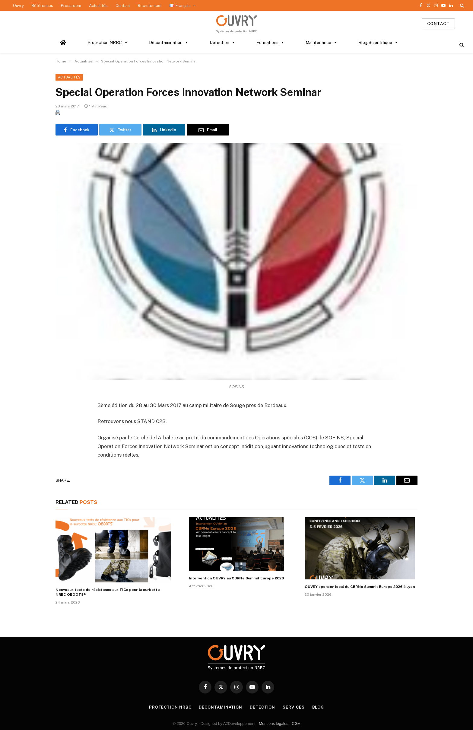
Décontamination (169, 43)
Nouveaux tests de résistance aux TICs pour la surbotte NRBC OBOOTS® (108, 592)
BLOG (318, 707)
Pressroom (71, 5)
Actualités (98, 5)
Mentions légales (273, 723)
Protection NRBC (107, 43)
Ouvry (18, 5)
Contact (123, 5)
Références (42, 5)
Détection (222, 43)
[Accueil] (63, 43)
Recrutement (150, 5)
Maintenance (321, 43)
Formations (270, 43)
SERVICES (293, 707)
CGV (296, 723)
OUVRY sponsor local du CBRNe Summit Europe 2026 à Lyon (360, 587)
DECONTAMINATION (220, 707)
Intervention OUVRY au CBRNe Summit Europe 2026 (236, 578)
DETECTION (262, 707)
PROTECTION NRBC (170, 707)
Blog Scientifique (378, 43)
